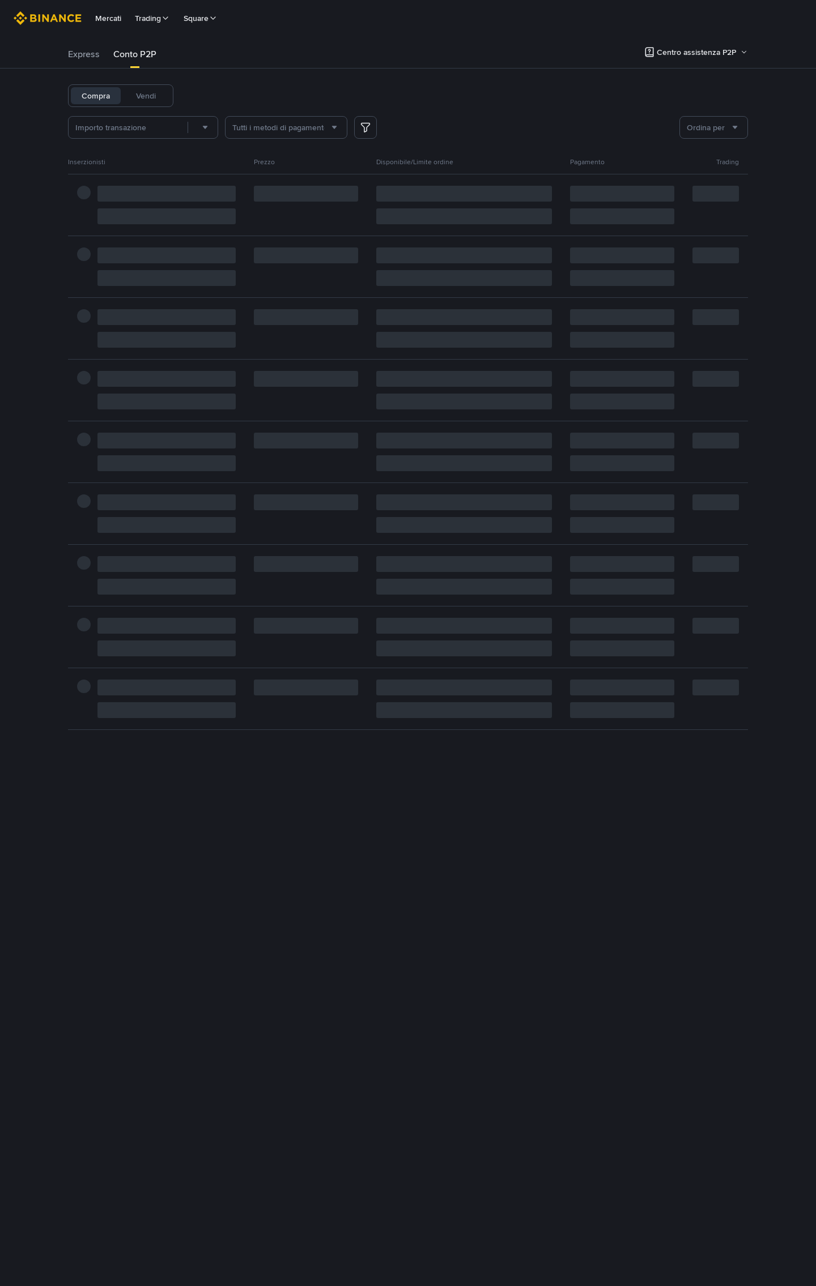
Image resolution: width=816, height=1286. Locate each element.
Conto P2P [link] (134, 54)
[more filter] (365, 127)
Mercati (108, 18)
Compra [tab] (96, 96)
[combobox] (203, 127)
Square (201, 18)
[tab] (84, 54)
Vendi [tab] (146, 96)
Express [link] (84, 54)
